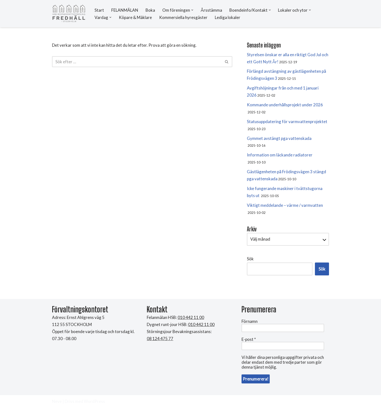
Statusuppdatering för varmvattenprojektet (287, 121)
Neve (57, 401)
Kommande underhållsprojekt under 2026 (285, 104)
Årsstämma (211, 10)
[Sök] (136, 61)
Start (99, 10)
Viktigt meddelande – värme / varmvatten (285, 205)
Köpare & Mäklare (135, 17)
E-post (249, 339)
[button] (192, 10)
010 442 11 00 (201, 324)
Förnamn (250, 321)
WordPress (94, 401)
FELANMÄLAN (124, 10)
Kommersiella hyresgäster (183, 17)
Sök (250, 258)
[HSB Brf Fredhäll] (69, 13)
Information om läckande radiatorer (279, 154)
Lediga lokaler (227, 17)
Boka (150, 10)
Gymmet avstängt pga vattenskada (279, 138)
